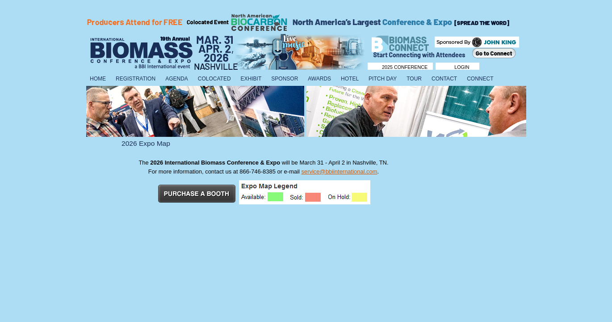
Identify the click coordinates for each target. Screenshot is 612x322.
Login (461, 67)
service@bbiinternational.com (339, 171)
